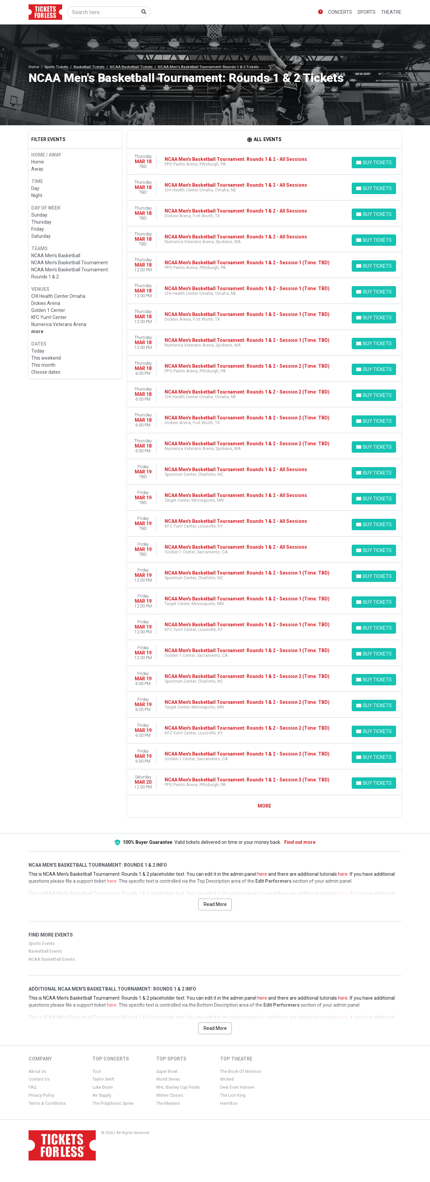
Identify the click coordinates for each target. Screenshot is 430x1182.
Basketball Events (45, 951)
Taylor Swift (103, 1079)
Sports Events (42, 943)
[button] (320, 12)
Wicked (227, 1079)
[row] (264, 162)
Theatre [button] (391, 12)
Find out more (299, 842)
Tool (96, 1071)
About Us (37, 1071)
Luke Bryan (102, 1087)
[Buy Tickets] (374, 162)
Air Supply (101, 1095)
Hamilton (229, 1103)
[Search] (103, 12)
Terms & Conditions (47, 1103)
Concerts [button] (340, 12)
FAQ (33, 1087)
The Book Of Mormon (240, 1071)
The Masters (168, 1103)
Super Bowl (166, 1071)
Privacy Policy (41, 1095)
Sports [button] (366, 12)
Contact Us (39, 1079)
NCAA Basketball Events (52, 959)
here (262, 874)
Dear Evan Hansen (237, 1087)
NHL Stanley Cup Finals (178, 1087)
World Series (168, 1079)
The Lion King (233, 1095)
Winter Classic (169, 1095)
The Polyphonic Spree (112, 1103)
